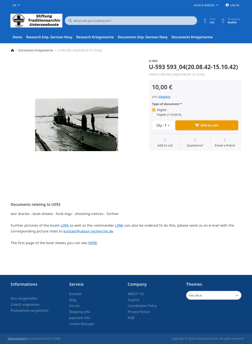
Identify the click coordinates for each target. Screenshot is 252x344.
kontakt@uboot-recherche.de (88, 231)
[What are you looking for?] (131, 20)
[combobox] (16, 5)
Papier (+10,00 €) (169, 115)
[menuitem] (18, 37)
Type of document (165, 104)
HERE (92, 242)
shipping (164, 97)
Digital (162, 110)
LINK (65, 225)
